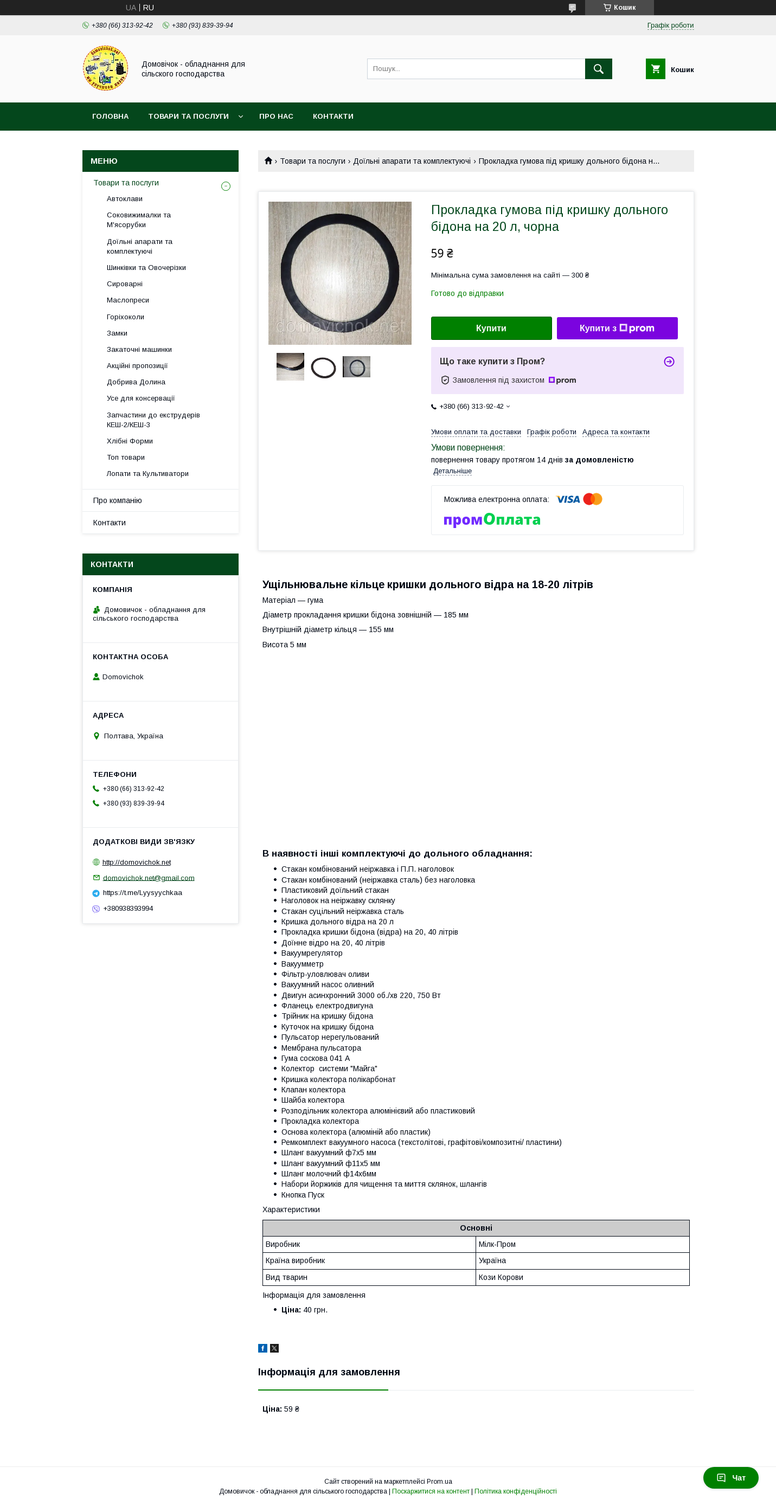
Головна (110, 116)
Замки (117, 333)
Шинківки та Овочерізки (146, 267)
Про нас (276, 116)
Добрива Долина (136, 382)
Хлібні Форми (130, 441)
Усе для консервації (141, 398)
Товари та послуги (188, 116)
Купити (491, 328)
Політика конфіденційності (515, 1491)
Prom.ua (439, 1481)
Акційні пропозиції (137, 366)
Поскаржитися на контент (431, 1491)
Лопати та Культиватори (148, 473)
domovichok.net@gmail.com (149, 877)
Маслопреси (128, 300)
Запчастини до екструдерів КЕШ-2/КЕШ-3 (153, 420)
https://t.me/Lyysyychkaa (142, 893)
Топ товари (126, 457)
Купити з (617, 328)
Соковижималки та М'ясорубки (139, 220)
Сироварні (125, 284)
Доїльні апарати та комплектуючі (412, 161)
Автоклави (125, 199)
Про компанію (117, 500)
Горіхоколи (125, 317)
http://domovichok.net (136, 862)
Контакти (333, 116)
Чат (731, 1478)
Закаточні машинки (139, 349)
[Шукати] (598, 69)
